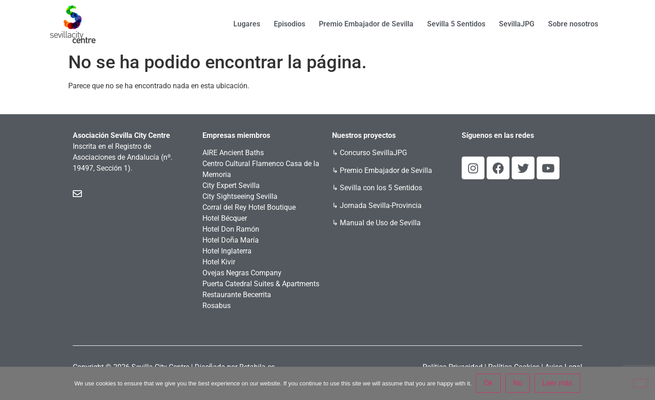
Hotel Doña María (230, 240)
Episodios (289, 24)
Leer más (558, 383)
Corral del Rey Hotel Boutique (249, 207)
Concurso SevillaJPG (373, 152)
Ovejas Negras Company (242, 272)
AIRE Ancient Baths (233, 152)
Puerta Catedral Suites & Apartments (260, 283)
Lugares (246, 24)
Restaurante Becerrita (236, 294)
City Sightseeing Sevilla (239, 196)
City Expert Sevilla (231, 185)
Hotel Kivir (218, 262)
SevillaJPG (516, 24)
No (517, 383)
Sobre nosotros (573, 24)
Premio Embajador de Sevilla (366, 24)
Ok (488, 383)
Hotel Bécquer (224, 218)
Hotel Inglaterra (227, 251)
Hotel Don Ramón (230, 229)
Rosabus (216, 305)
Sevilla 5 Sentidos (456, 24)
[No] (640, 383)
